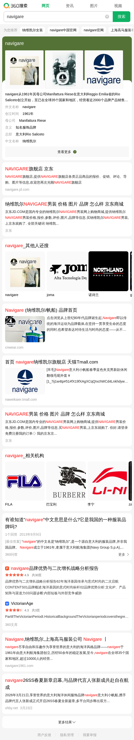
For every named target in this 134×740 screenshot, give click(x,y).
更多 (121, 554)
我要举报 (90, 735)
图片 (94, 6)
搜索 (121, 16)
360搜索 (17, 5)
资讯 (70, 6)
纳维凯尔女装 (32, 30)
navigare (14, 43)
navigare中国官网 (63, 30)
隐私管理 (67, 735)
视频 (118, 6)
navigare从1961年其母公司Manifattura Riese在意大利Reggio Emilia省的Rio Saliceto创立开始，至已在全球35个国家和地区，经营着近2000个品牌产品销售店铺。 (66, 97)
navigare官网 (94, 30)
